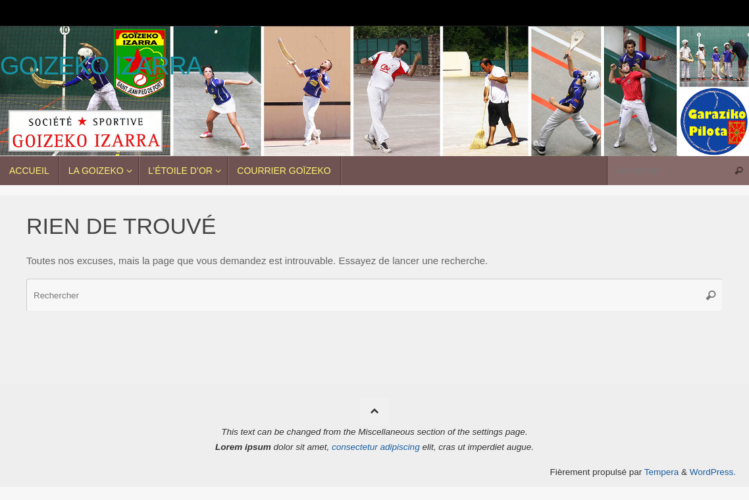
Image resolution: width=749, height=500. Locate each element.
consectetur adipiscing (376, 447)
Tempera (661, 472)
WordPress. (713, 472)
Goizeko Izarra (101, 66)
